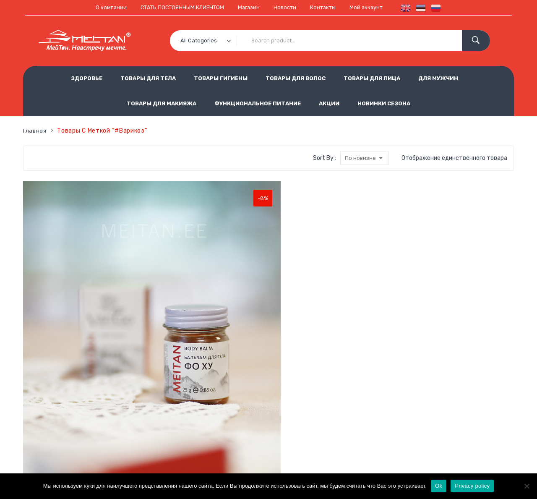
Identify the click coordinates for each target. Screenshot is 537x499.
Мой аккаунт (373, 7)
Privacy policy (472, 486)
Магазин (249, 7)
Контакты (327, 7)
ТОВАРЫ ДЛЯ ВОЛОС (296, 78)
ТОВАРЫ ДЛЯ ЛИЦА (372, 78)
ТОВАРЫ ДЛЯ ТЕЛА (148, 78)
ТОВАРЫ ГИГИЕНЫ (221, 78)
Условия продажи (212, 409)
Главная (35, 130)
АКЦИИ (329, 103)
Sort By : (323, 158)
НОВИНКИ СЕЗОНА (383, 103)
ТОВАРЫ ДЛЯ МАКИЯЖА (161, 103)
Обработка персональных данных (293, 409)
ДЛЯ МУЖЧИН (438, 78)
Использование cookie (219, 423)
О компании (104, 7)
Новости (287, 7)
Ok (438, 486)
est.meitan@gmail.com (387, 451)
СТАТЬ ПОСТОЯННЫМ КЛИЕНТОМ (178, 7)
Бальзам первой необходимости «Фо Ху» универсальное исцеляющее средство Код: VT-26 (62, 322)
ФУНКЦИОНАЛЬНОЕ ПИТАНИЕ (257, 103)
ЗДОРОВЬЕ (86, 78)
